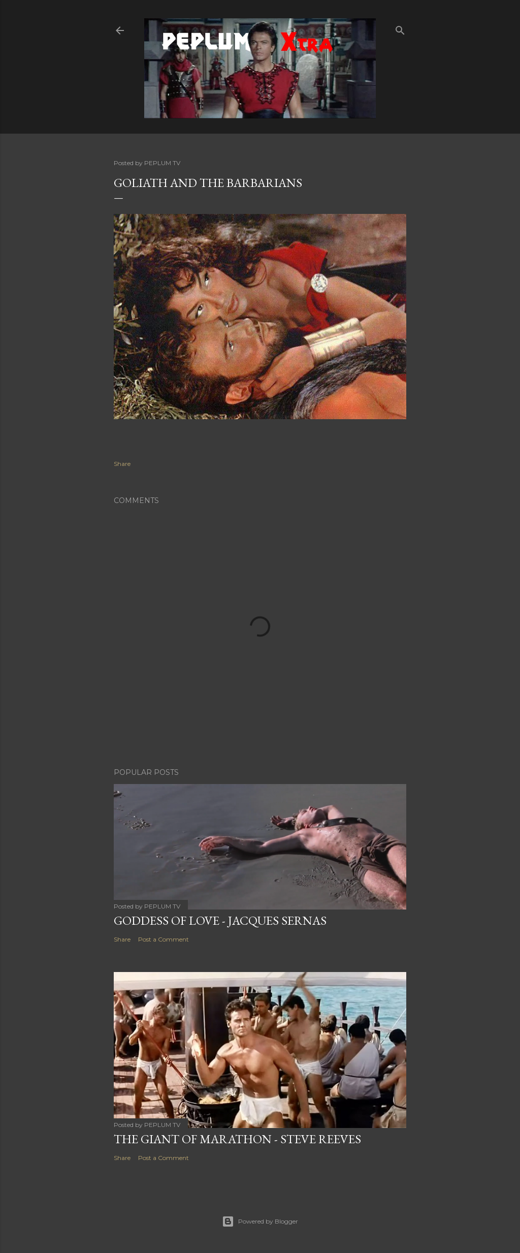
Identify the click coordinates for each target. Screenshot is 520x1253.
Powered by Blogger (260, 1221)
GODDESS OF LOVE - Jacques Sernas (220, 920)
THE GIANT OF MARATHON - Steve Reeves (237, 1139)
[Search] (400, 28)
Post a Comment (163, 939)
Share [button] (122, 463)
